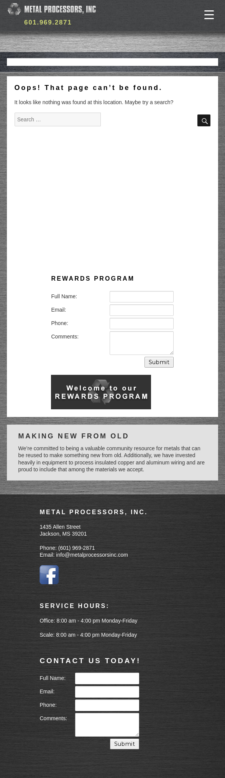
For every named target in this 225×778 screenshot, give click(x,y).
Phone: (59, 323)
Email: (58, 310)
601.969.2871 (48, 22)
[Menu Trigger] (209, 14)
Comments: (65, 336)
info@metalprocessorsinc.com (92, 555)
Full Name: (64, 296)
